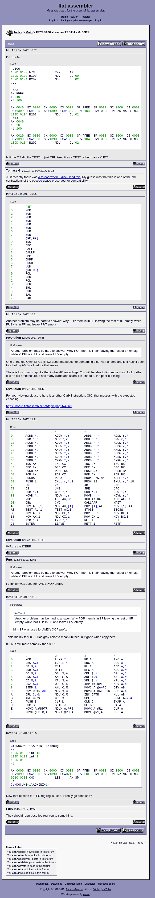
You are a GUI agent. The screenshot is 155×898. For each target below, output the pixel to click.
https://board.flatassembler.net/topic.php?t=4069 (39, 406)
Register (85, 16)
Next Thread (136, 842)
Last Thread (120, 842)
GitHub (96, 889)
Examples (90, 884)
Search (74, 16)
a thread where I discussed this (59, 177)
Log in (98, 20)
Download (56, 884)
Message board (106, 884)
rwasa (86, 894)
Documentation (73, 884)
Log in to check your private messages (71, 20)
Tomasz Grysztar (74, 889)
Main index (42, 884)
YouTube (106, 889)
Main (29, 32)
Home (64, 16)
